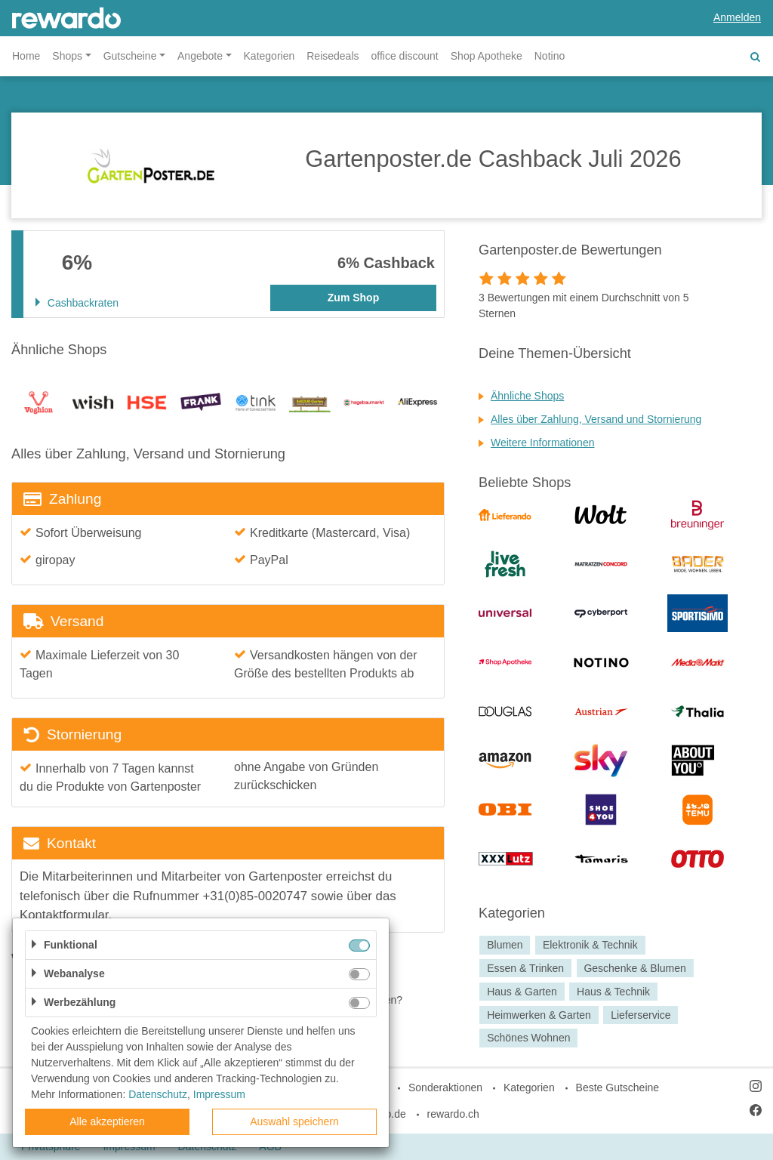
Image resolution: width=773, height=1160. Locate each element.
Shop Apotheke (486, 56)
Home (26, 56)
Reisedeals (332, 56)
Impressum (219, 1094)
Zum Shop (353, 298)
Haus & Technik (613, 992)
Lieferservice (640, 1015)
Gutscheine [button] (130, 56)
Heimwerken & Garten (539, 1015)
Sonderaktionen (445, 1087)
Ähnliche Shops (527, 396)
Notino (549, 56)
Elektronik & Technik (590, 945)
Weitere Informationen (542, 443)
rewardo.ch (453, 1114)
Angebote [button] (200, 56)
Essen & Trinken (525, 968)
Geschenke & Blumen (634, 968)
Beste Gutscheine (618, 1087)
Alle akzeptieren (107, 1121)
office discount (405, 56)
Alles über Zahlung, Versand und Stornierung (596, 419)
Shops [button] (67, 56)
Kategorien (269, 56)
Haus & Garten (522, 992)
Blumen (504, 945)
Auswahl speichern (294, 1121)
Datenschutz (157, 1094)
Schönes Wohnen (528, 1038)
